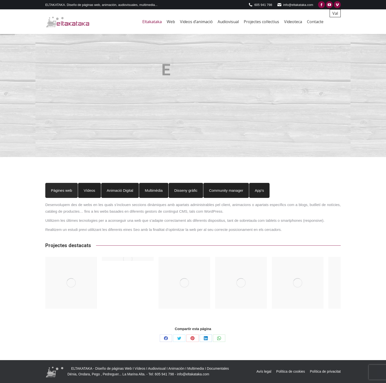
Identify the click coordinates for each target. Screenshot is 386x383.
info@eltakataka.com (193, 374)
